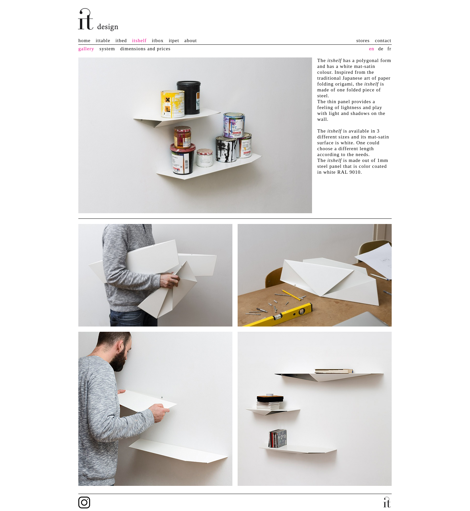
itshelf (139, 40)
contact (383, 40)
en (371, 48)
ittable (103, 40)
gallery (86, 48)
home (84, 40)
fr (389, 48)
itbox (158, 40)
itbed (121, 40)
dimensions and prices (145, 48)
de (381, 48)
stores (363, 40)
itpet (174, 40)
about (190, 40)
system (107, 48)
